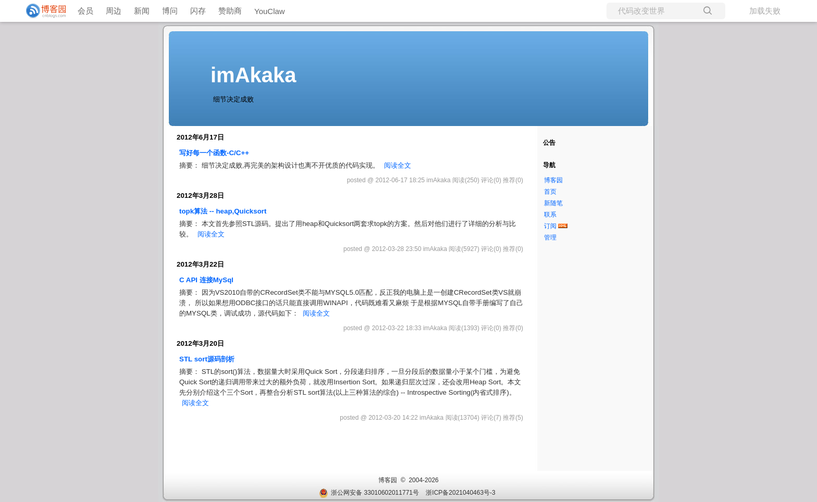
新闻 (142, 10)
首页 (550, 191)
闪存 (198, 10)
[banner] (42, 11)
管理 (550, 237)
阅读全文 (397, 165)
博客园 (553, 180)
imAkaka (253, 75)
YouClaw (269, 11)
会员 (85, 10)
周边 (113, 10)
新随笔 (553, 203)
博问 (170, 10)
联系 (550, 214)
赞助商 (230, 10)
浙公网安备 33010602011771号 (369, 492)
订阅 (550, 226)
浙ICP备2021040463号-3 (460, 492)
